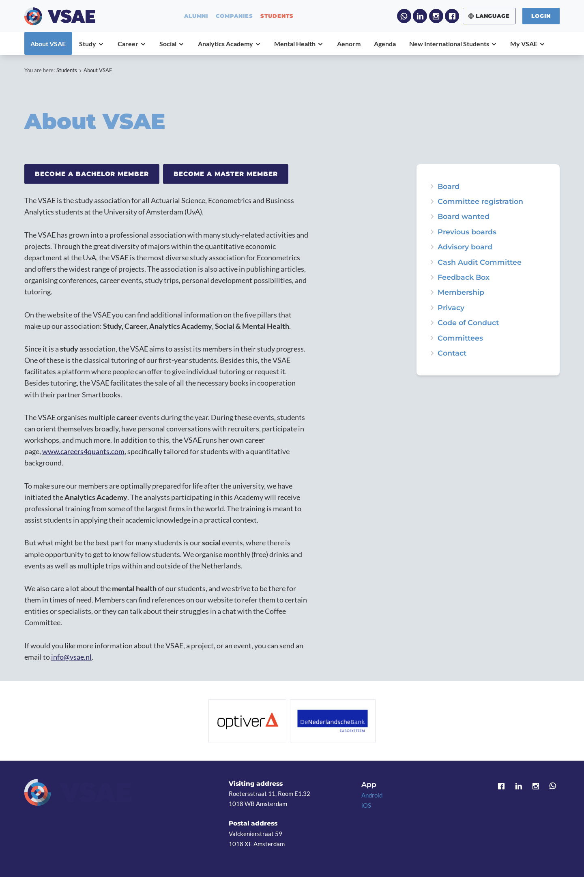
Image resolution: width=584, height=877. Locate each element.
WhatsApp (404, 16)
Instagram (436, 16)
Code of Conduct (468, 323)
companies (234, 16)
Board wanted (464, 216)
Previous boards (467, 232)
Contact (452, 353)
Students (66, 70)
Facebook (452, 16)
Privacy (451, 308)
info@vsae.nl (71, 657)
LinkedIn (420, 16)
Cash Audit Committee (480, 262)
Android (371, 795)
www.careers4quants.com (83, 451)
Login (541, 16)
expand (432, 216)
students (277, 16)
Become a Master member (225, 174)
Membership (461, 292)
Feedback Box (464, 277)
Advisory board (465, 247)
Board (448, 186)
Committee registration (480, 201)
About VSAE (98, 70)
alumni (196, 16)
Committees (460, 338)
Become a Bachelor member (92, 174)
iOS (366, 805)
